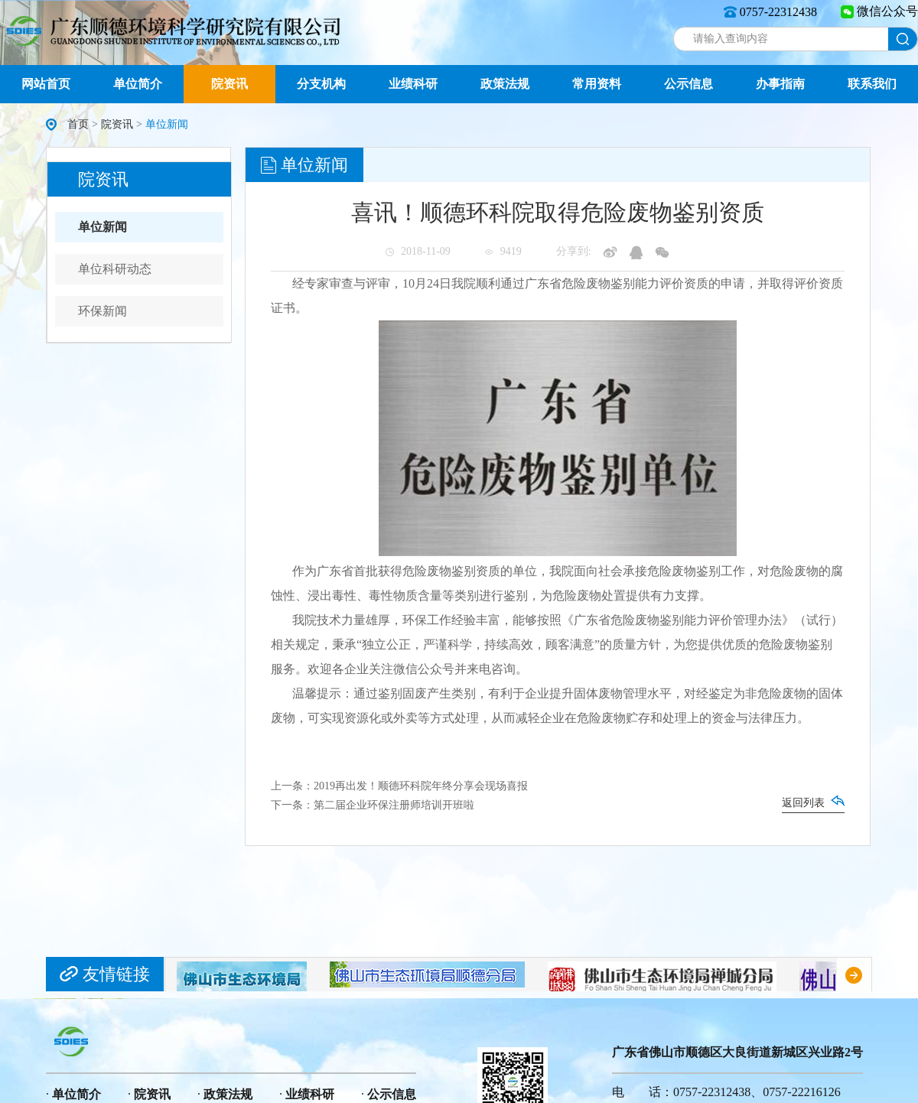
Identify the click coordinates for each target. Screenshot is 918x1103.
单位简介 (137, 83)
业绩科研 (413, 83)
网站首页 (45, 83)
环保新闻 (102, 310)
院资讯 (229, 83)
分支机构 (321, 83)
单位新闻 (102, 226)
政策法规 (504, 83)
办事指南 (780, 83)
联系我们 (872, 83)
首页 (78, 124)
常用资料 (596, 83)
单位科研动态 (114, 268)
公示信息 (688, 83)
